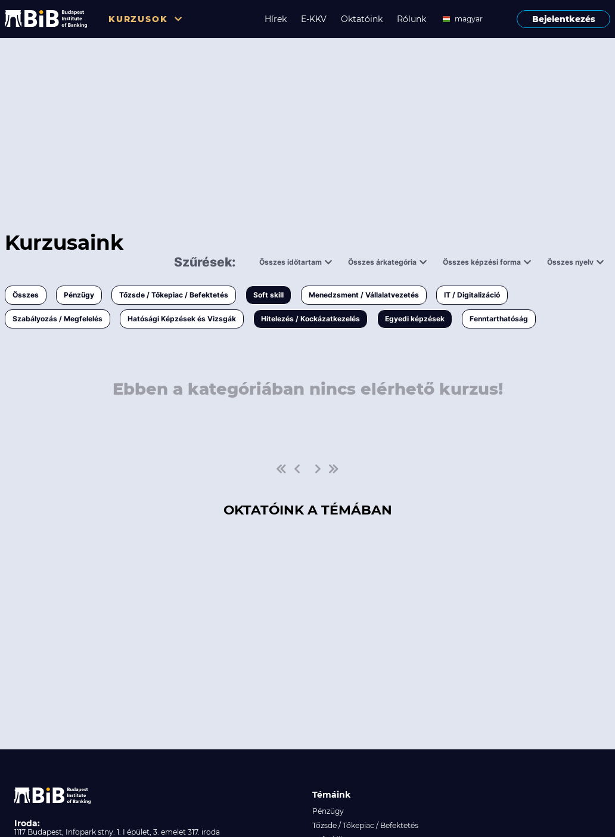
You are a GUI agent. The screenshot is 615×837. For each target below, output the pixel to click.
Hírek (276, 19)
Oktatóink (362, 19)
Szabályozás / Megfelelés (57, 318)
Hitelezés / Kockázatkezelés (310, 318)
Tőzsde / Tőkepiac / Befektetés (173, 294)
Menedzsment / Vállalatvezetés (364, 294)
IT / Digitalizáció (472, 294)
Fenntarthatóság (499, 318)
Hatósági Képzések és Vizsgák (182, 318)
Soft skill (268, 294)
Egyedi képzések (415, 318)
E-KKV (314, 19)
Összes (26, 294)
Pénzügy (79, 294)
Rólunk (411, 19)
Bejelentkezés (563, 19)
